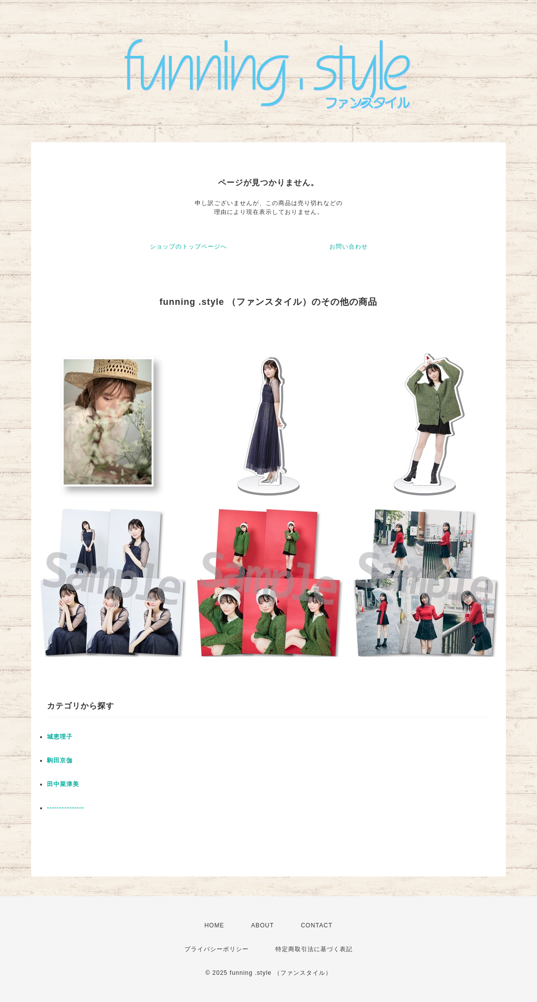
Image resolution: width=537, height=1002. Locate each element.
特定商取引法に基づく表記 (314, 949)
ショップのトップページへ (188, 246)
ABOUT (262, 925)
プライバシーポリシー (216, 949)
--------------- (65, 807)
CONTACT (316, 925)
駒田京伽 (60, 760)
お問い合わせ (348, 246)
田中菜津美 (63, 784)
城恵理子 (60, 736)
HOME (214, 925)
